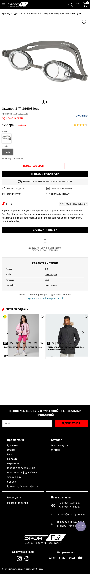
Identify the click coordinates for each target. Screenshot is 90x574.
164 (41, 343)
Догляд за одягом (13, 189)
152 (29, 343)
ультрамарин (51, 274)
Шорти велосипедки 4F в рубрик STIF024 (23, 347)
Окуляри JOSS (34, 299)
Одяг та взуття (59, 445)
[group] (45, 61)
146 (23, 343)
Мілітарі (56, 449)
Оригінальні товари (58, 194)
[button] (43, 102)
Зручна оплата (11, 194)
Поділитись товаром (73, 204)
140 (17, 343)
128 (5, 343)
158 (35, 343)
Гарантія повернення (59, 189)
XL (58, 343)
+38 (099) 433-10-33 (69, 502)
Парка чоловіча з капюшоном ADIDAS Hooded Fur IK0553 (66, 348)
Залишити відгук (45, 229)
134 (11, 343)
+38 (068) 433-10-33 (70, 506)
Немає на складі (33, 165)
